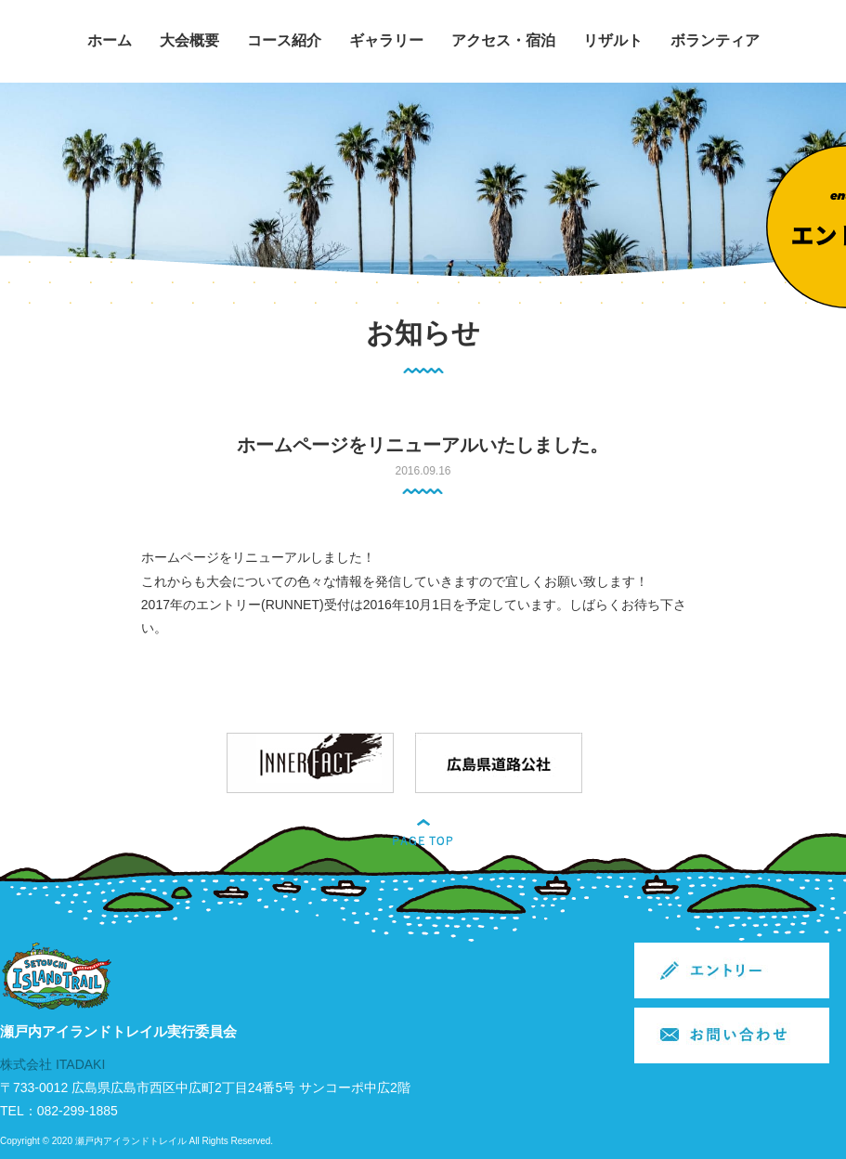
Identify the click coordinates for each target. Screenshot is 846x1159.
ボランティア (715, 40)
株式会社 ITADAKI (52, 1064)
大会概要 (189, 40)
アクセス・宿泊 (503, 40)
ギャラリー (386, 40)
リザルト (613, 40)
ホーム (109, 40)
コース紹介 (284, 40)
